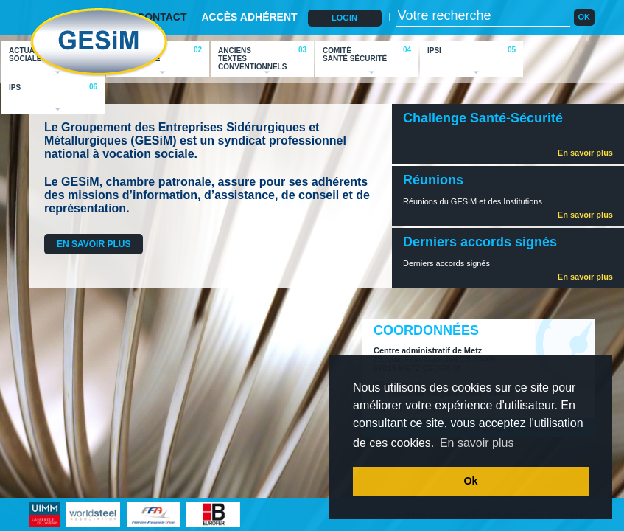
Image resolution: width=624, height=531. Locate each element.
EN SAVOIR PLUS (93, 244)
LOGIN (344, 17)
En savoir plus (585, 152)
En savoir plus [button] (477, 443)
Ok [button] (470, 481)
